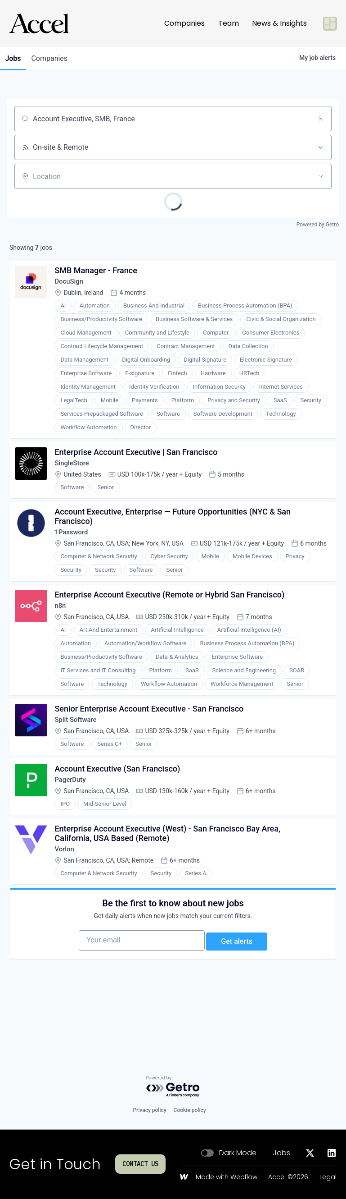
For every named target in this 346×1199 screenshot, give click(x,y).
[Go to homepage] (38, 23)
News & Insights (279, 23)
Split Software (79, 754)
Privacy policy (149, 1110)
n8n (63, 636)
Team (228, 23)
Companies (184, 23)
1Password (75, 544)
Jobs (281, 1153)
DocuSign (72, 284)
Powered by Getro (318, 224)
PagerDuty (73, 818)
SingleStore (75, 470)
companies (55, 58)
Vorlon (67, 891)
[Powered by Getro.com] (173, 1087)
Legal (328, 1177)
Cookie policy (190, 1110)
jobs (15, 58)
